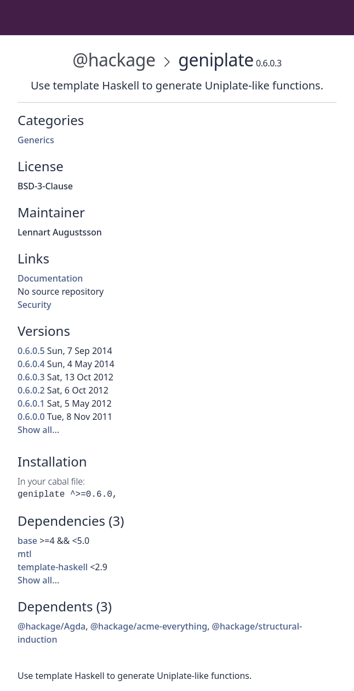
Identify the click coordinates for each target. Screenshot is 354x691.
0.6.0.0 (31, 417)
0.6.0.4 (31, 364)
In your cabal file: (51, 481)
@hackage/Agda (51, 626)
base (27, 541)
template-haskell (53, 567)
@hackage (113, 59)
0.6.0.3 (31, 377)
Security (35, 305)
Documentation (50, 278)
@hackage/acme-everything (148, 626)
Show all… (38, 430)
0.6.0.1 (31, 403)
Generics (36, 140)
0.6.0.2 (31, 390)
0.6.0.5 (31, 351)
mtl (25, 554)
